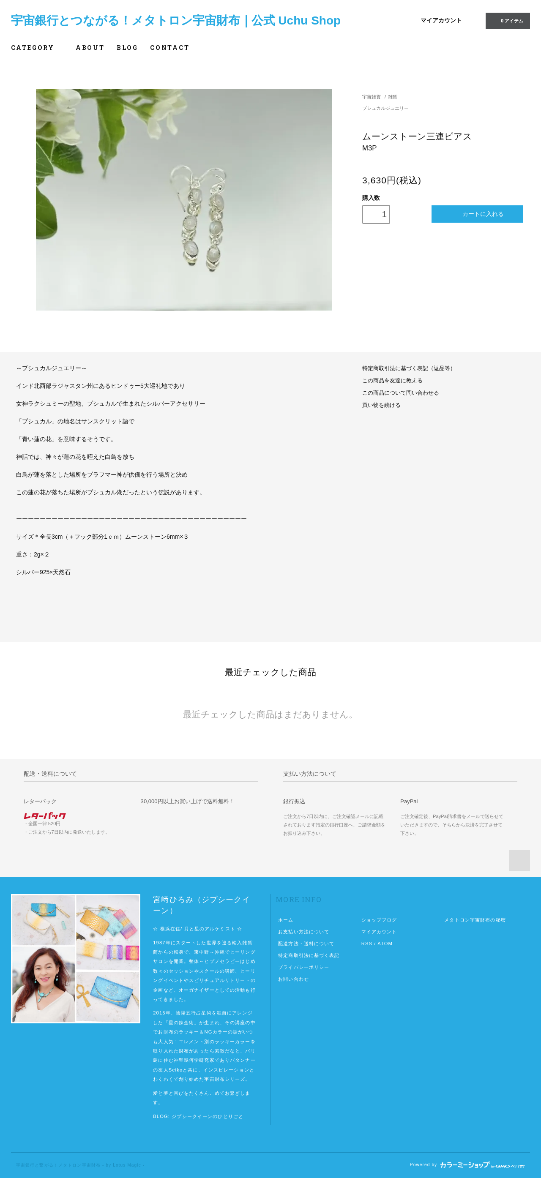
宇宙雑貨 (371, 96)
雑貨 (392, 96)
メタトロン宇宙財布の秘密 (474, 919)
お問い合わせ (293, 979)
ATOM (385, 943)
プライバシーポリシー (303, 967)
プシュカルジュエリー (385, 108)
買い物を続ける (381, 405)
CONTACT (170, 48)
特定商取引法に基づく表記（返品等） (409, 368)
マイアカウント (441, 20)
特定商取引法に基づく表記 (308, 955)
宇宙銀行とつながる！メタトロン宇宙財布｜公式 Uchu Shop (176, 20)
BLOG (127, 48)
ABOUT (90, 48)
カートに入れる (477, 214)
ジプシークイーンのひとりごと (207, 1116)
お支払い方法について (303, 931)
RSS (366, 943)
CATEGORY (37, 48)
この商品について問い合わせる (400, 393)
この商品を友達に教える (392, 381)
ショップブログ (379, 919)
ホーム (285, 919)
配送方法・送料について (306, 943)
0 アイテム (507, 20)
